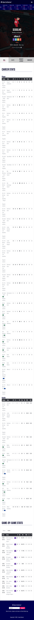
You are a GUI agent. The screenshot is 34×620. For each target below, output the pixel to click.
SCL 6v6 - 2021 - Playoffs (4, 166)
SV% (27, 400)
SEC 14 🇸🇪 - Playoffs (4, 455)
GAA (30, 400)
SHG (30, 79)
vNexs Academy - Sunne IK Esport (9, 539)
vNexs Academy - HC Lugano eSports (9, 552)
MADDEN (29, 60)
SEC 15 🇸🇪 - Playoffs (4, 483)
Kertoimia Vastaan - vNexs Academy (9, 565)
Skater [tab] (4, 530)
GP (13, 79)
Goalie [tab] (9, 530)
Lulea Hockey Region (8, 228)
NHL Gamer (6, 2)
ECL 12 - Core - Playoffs (4, 151)
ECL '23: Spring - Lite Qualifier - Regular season (4, 256)
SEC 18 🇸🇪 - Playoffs (4, 364)
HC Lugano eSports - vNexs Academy (9, 559)
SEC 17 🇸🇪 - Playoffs (4, 349)
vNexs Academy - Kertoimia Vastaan (9, 571)
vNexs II (17, 36)
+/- (22, 79)
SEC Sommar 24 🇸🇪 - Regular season (4, 325)
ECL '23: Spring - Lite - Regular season (4, 268)
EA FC (12, 60)
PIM (24, 79)
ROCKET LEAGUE (21, 60)
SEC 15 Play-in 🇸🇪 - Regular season (4, 315)
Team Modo (9, 156)
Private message (17, 47)
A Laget (8, 498)
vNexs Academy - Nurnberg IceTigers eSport (9, 592)
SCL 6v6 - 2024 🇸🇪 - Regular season (4, 296)
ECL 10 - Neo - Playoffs (4, 92)
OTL (19, 400)
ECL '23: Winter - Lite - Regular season (4, 244)
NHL (4, 60)
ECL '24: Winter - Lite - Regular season (4, 286)
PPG (27, 79)
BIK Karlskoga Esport (9, 173)
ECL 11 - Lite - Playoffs (4, 115)
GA (24, 400)
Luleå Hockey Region (8, 242)
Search (22, 608)
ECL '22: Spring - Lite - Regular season (4, 212)
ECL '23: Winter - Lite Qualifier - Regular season (4, 232)
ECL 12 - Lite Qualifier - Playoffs (4, 135)
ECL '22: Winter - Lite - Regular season (4, 186)
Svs (22, 400)
